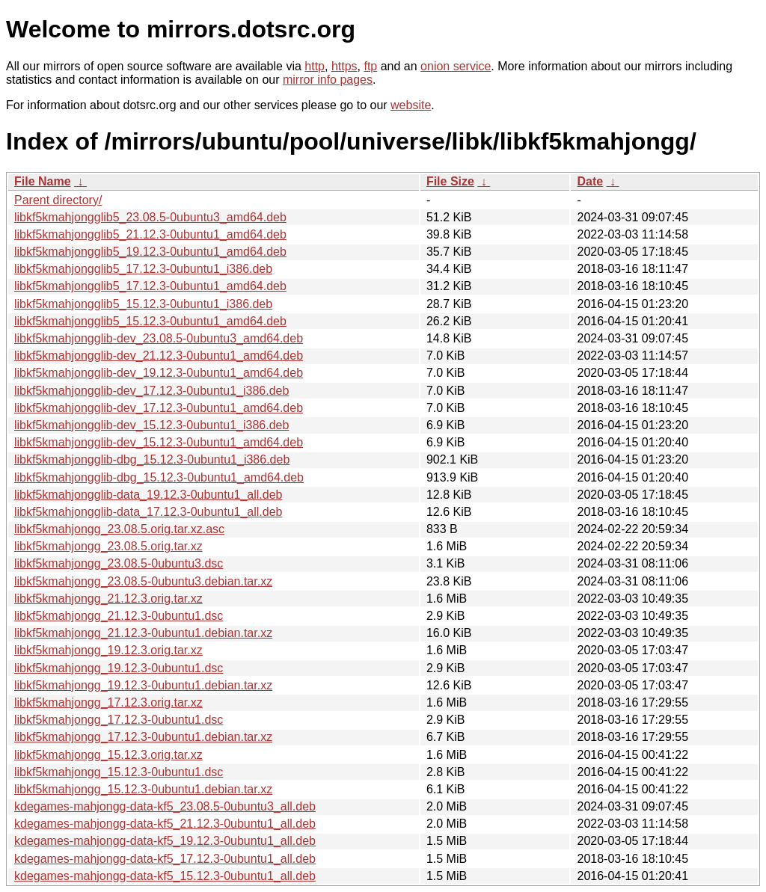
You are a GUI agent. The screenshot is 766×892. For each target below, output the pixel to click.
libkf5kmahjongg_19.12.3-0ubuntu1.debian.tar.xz (143, 685)
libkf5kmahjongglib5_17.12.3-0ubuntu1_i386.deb (143, 268)
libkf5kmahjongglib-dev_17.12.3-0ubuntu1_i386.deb (151, 390)
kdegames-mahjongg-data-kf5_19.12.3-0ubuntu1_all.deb (165, 840)
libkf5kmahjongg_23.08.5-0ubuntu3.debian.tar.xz (143, 581)
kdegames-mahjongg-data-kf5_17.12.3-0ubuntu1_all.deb (165, 858)
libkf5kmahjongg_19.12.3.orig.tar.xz (108, 650)
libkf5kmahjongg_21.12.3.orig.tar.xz (108, 598)
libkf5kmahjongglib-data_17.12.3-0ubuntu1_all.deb (148, 511)
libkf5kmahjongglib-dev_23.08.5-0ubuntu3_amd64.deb (158, 338)
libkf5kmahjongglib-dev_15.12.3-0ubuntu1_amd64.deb (158, 442)
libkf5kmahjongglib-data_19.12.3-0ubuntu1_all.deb (148, 494)
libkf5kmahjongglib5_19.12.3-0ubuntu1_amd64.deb (150, 251)
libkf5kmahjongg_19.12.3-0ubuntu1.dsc (118, 668)
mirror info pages (328, 79)
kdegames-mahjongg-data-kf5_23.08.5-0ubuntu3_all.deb (165, 806)
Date (590, 181)
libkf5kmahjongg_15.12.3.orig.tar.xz (108, 754)
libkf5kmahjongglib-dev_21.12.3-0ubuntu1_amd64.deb (158, 355)
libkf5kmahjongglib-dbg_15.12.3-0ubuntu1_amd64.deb (159, 477)
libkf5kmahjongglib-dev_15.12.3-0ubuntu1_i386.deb (151, 425)
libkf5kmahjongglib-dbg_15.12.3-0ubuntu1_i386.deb (151, 459)
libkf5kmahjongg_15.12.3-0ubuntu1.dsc (118, 772)
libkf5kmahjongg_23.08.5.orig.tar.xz (108, 546)
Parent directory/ (58, 200)
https (344, 66)
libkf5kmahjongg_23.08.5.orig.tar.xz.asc (119, 529)
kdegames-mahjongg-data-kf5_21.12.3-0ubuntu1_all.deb (165, 823)
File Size (450, 181)
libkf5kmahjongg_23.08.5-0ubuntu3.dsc (118, 563)
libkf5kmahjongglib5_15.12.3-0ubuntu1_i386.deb (143, 304)
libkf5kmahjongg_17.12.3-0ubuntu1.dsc (118, 719)
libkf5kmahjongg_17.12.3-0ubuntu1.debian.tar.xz (143, 736)
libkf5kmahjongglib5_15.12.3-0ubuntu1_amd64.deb (150, 321)
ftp (370, 66)
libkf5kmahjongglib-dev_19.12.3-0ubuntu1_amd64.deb (158, 372)
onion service (455, 66)
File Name (42, 181)
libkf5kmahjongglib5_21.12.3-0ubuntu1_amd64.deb (150, 234)
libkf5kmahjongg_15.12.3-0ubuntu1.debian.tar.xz (143, 789)
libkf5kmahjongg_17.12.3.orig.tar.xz (108, 702)
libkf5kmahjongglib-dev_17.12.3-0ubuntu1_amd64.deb (158, 408)
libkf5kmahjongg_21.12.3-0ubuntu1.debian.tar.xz (143, 633)
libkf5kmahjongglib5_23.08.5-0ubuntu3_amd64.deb (150, 217)
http (314, 66)
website (410, 105)
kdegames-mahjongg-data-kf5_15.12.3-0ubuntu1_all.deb (165, 876)
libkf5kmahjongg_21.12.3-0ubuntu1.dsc (118, 615)
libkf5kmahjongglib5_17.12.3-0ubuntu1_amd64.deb (150, 286)
